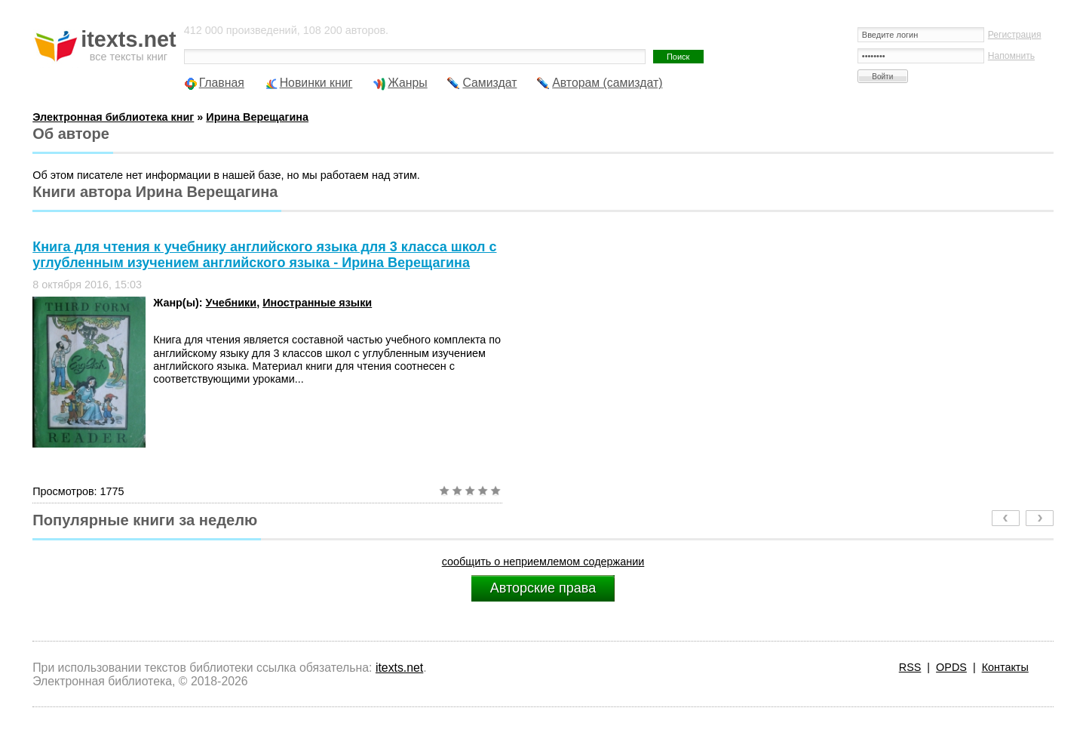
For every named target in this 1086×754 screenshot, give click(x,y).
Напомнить (1011, 56)
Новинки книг (316, 82)
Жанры (408, 82)
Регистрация (1015, 34)
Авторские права (543, 588)
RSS (910, 667)
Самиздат (489, 82)
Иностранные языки (317, 303)
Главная (221, 82)
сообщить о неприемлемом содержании (543, 561)
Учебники (231, 303)
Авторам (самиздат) (607, 82)
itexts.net (399, 667)
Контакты (1005, 667)
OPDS (951, 667)
